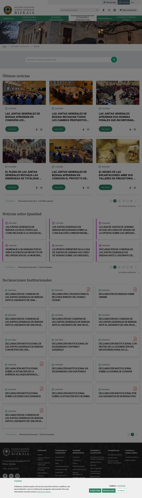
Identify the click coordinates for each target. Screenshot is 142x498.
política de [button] (43, 492)
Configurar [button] (121, 490)
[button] (119, 486)
